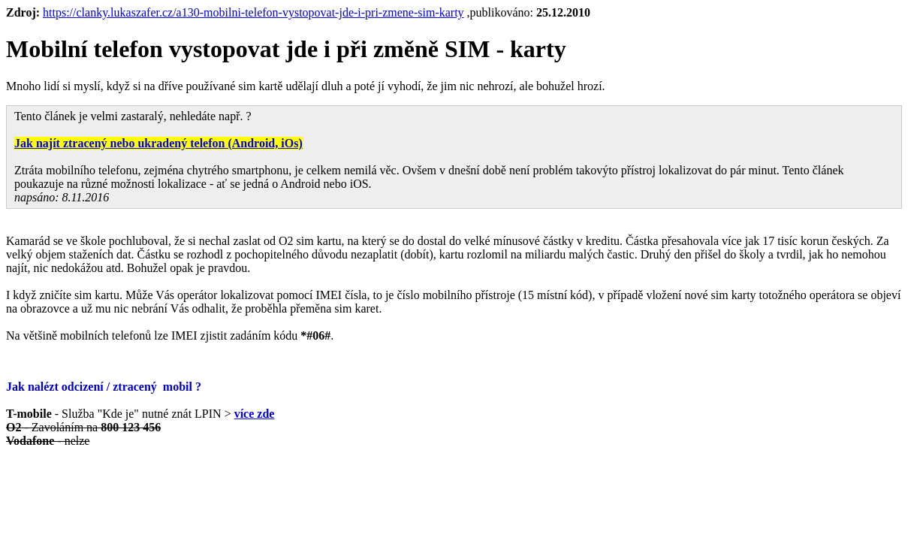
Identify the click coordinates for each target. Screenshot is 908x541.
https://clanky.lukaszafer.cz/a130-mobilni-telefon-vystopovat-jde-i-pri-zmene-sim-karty (253, 12)
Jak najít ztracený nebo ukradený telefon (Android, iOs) (158, 143)
